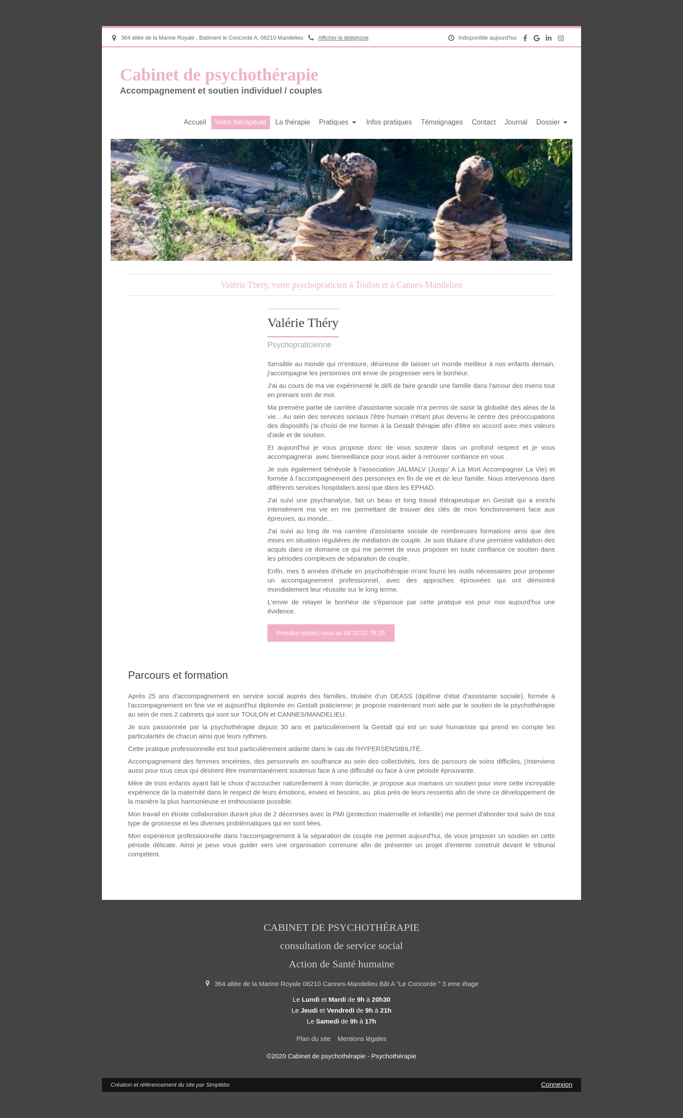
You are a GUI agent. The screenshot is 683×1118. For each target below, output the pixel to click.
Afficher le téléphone (343, 37)
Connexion (556, 1084)
